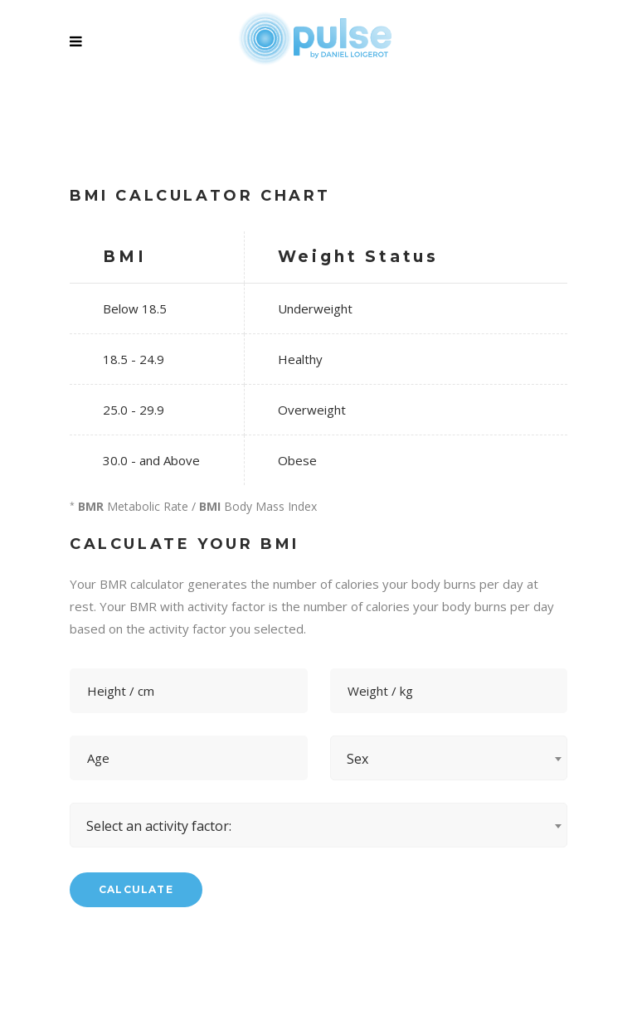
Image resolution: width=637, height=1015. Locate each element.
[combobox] (449, 758)
